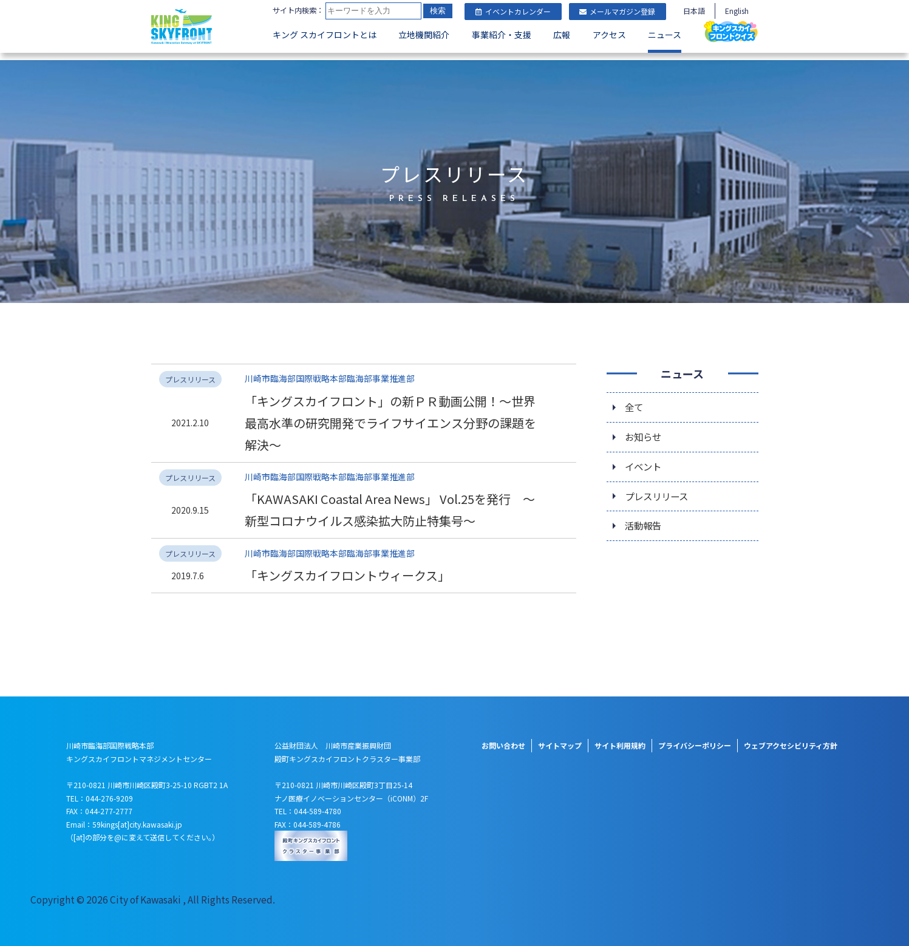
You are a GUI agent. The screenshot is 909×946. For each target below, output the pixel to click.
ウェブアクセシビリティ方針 (790, 740)
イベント (644, 461)
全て (634, 400)
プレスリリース (658, 491)
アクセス (609, 52)
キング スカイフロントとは (324, 52)
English (737, 10)
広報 (561, 52)
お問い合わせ (503, 740)
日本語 (694, 10)
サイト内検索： (300, 10)
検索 (287, 30)
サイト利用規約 (619, 740)
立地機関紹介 (423, 52)
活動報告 (644, 521)
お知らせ (644, 430)
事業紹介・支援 (501, 52)
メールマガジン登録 (617, 11)
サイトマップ (560, 740)
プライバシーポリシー (694, 740)
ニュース (664, 52)
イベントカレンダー (513, 11)
